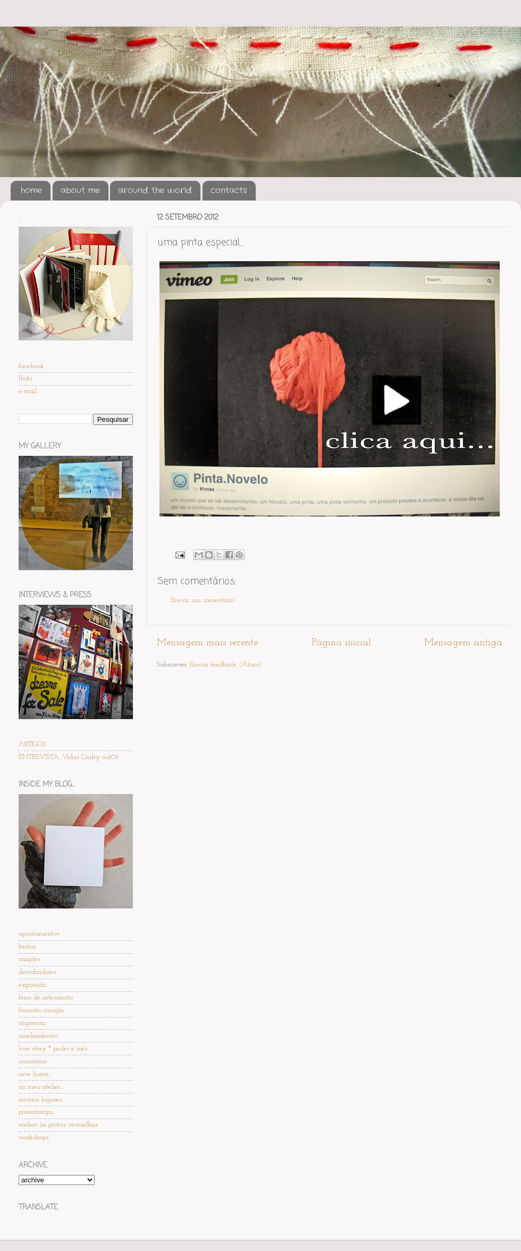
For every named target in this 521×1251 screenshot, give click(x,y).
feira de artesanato (46, 997)
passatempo (36, 1111)
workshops (34, 1137)
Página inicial (341, 643)
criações (29, 959)
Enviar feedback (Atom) (226, 664)
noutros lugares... (42, 1099)
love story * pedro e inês (53, 1048)
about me (80, 190)
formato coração (41, 1010)
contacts (229, 190)
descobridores (37, 972)
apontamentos (39, 933)
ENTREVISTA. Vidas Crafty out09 (69, 757)
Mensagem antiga (463, 643)
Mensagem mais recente (207, 643)
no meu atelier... (41, 1086)
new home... (35, 1074)
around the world (155, 190)
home (31, 190)
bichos (27, 946)
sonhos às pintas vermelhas (58, 1124)
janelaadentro (38, 1035)
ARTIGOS (32, 744)
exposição (32, 984)
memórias (33, 1061)
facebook (31, 366)
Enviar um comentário (202, 600)
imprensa (32, 1023)
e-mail (28, 391)
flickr (25, 378)
